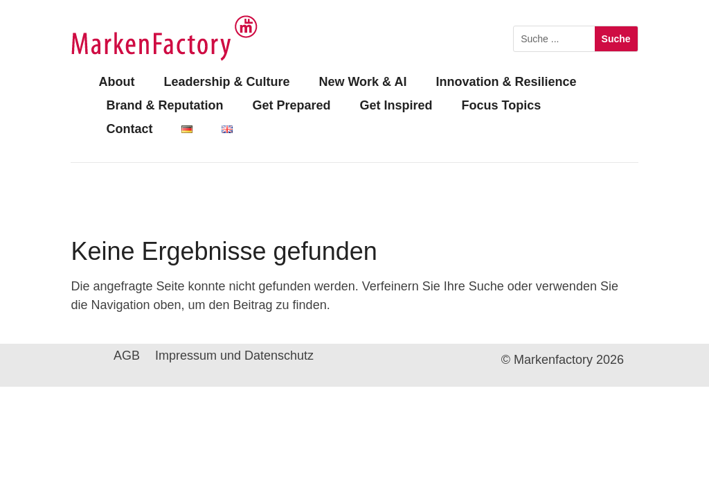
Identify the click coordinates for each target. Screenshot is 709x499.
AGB (127, 356)
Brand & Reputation (164, 105)
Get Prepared (291, 105)
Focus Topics (501, 105)
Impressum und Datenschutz (234, 356)
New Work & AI (362, 82)
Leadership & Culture (226, 82)
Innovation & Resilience (506, 82)
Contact (129, 129)
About (116, 82)
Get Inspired (395, 105)
